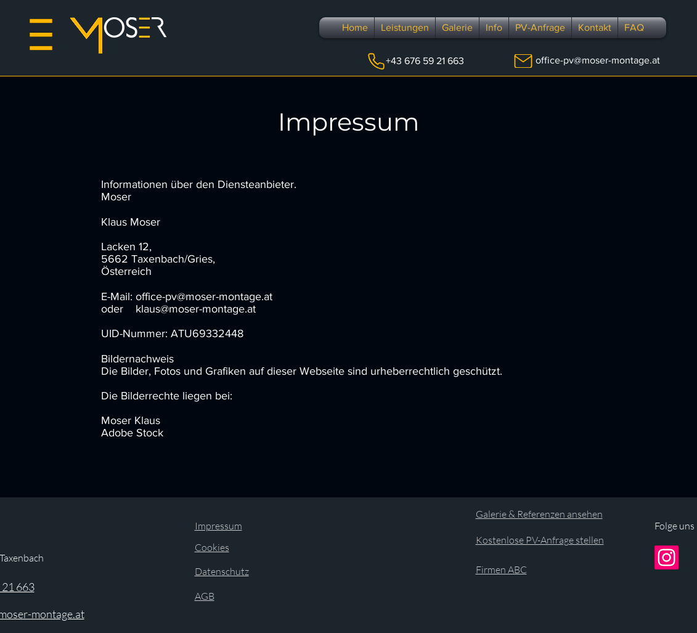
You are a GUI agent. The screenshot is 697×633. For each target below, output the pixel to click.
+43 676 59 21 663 (425, 60)
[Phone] (376, 61)
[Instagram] (666, 557)
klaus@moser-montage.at (196, 309)
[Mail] (522, 61)
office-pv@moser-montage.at (598, 60)
